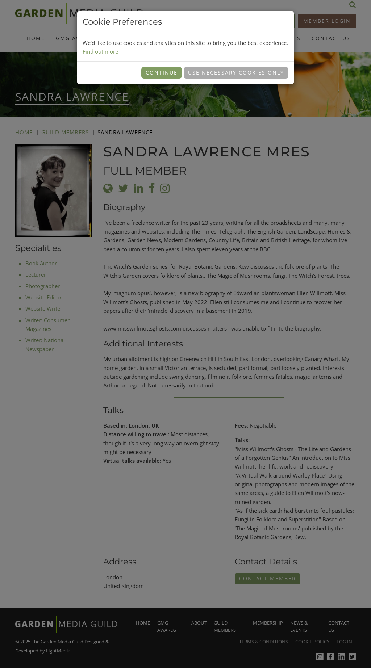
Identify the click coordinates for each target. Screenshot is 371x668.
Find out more (100, 51)
